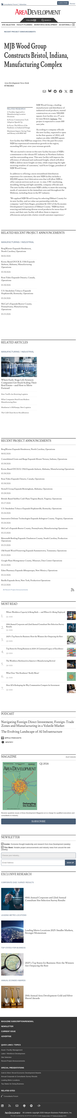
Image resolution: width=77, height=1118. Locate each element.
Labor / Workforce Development (13, 1053)
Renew (72, 4)
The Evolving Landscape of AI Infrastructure (31, 732)
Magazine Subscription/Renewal (17, 1021)
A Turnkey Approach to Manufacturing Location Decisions (16, 114)
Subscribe (63, 3)
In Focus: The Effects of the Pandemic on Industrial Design (18, 126)
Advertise (22, 4)
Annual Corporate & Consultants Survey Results (19, 1076)
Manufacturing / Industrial (17, 242)
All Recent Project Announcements (15, 590)
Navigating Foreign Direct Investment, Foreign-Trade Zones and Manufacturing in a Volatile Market (37, 724)
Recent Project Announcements (20, 32)
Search (46, 20)
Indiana (53, 118)
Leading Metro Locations (10, 1080)
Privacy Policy (46, 1116)
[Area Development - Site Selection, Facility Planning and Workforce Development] (38, 12)
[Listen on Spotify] (38, 742)
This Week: (35, 849)
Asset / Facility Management (11, 1050)
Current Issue (8, 1031)
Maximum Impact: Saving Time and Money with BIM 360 (19, 132)
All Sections (73, 25)
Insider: (37, 844)
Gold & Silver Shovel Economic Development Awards (21, 1073)
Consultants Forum (10, 4)
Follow (31, 20)
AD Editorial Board (67, 25)
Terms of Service (58, 1116)
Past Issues (71, 757)
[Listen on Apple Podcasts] (38, 738)
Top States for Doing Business (12, 1084)
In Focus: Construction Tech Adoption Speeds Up (17, 121)
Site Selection (6, 1057)
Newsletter (7, 1026)
